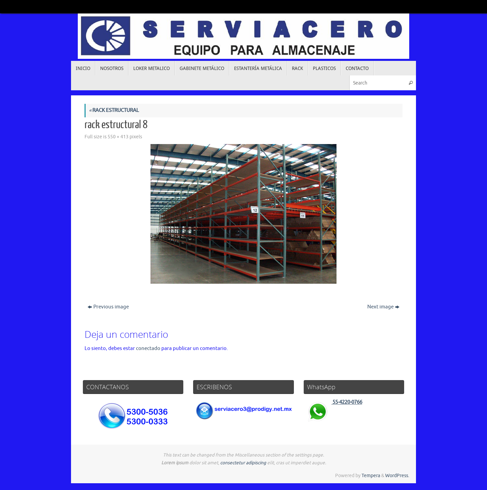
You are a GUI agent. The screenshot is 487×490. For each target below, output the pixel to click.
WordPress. (397, 476)
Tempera (371, 476)
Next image (383, 307)
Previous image (108, 307)
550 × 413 (118, 137)
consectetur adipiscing (243, 463)
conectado (148, 348)
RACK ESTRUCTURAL (114, 110)
